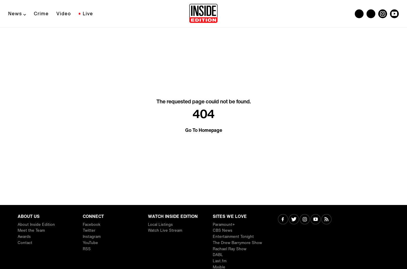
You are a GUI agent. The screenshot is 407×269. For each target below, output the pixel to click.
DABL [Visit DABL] (218, 255)
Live (88, 13)
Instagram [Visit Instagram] (92, 236)
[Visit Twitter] (294, 220)
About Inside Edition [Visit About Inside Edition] (36, 224)
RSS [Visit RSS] (87, 249)
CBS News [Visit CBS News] (222, 230)
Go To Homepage (203, 130)
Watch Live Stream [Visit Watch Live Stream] (165, 230)
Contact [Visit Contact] (25, 243)
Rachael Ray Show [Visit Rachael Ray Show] (229, 249)
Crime (41, 13)
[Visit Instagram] (305, 220)
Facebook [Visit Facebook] (91, 224)
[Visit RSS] (326, 220)
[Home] (203, 14)
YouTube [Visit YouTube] (90, 243)
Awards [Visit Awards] (24, 236)
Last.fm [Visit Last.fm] (220, 261)
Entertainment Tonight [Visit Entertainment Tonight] (233, 236)
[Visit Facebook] (283, 220)
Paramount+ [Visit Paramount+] (224, 224)
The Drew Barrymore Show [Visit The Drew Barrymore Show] (237, 243)
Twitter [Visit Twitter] (89, 230)
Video (63, 13)
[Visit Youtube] (315, 220)
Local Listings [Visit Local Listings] (160, 224)
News (15, 13)
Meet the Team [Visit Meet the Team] (31, 230)
